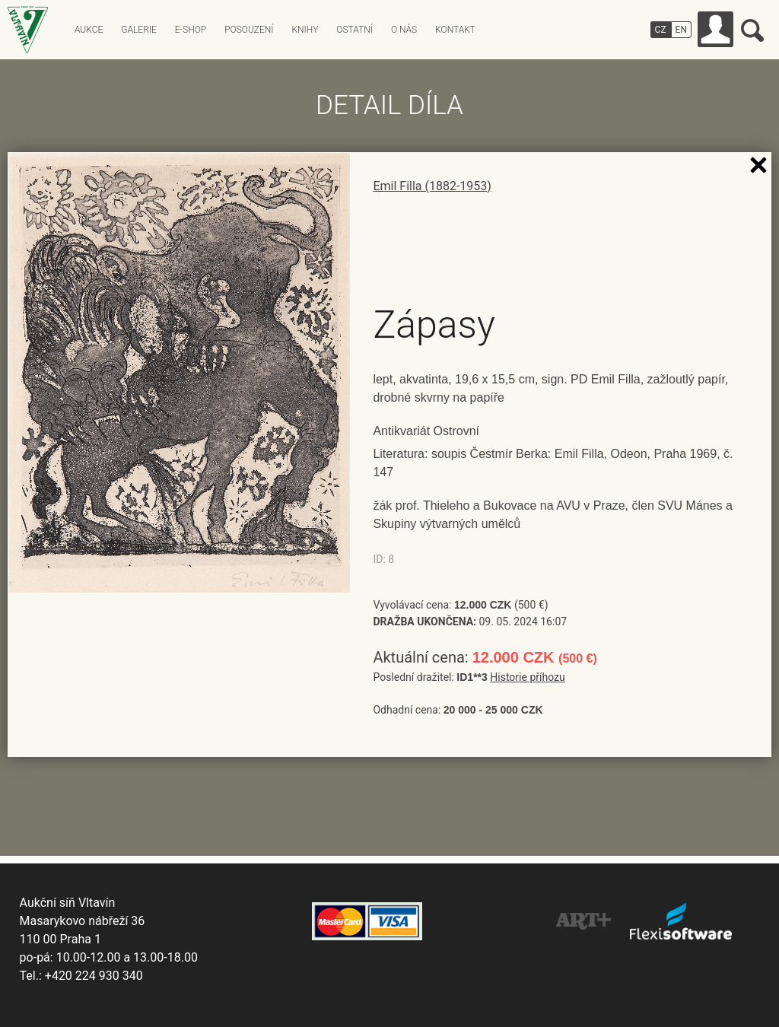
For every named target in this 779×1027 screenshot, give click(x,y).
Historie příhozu (527, 677)
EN (681, 29)
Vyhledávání (752, 30)
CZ (660, 29)
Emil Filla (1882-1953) (432, 186)
